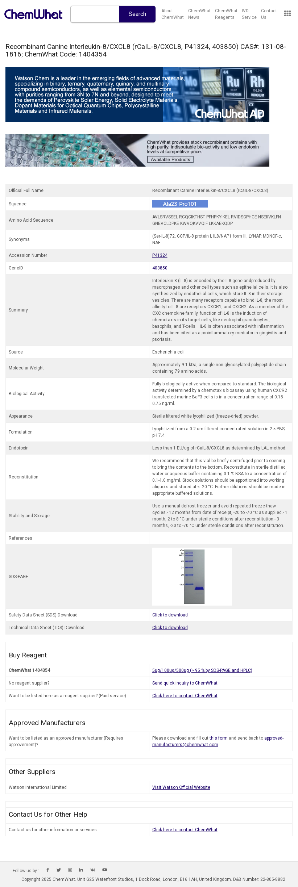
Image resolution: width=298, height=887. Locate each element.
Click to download (170, 615)
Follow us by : (26, 870)
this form (219, 738)
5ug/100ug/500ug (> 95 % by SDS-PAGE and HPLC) (202, 670)
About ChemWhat (172, 14)
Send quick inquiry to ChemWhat (185, 683)
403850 (159, 268)
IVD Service (249, 14)
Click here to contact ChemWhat (185, 695)
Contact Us (269, 14)
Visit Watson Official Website (181, 787)
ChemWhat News (199, 14)
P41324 (159, 255)
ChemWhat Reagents (226, 14)
